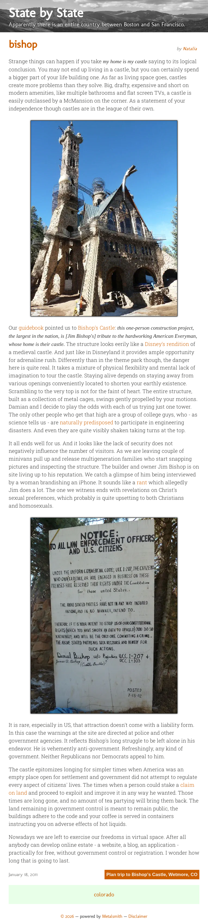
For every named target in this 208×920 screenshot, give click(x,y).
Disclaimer (137, 916)
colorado (104, 894)
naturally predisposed (86, 422)
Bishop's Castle (96, 327)
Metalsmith (112, 916)
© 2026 (67, 916)
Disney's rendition (167, 343)
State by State (46, 12)
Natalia (190, 48)
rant (142, 482)
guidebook (31, 327)
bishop (23, 44)
